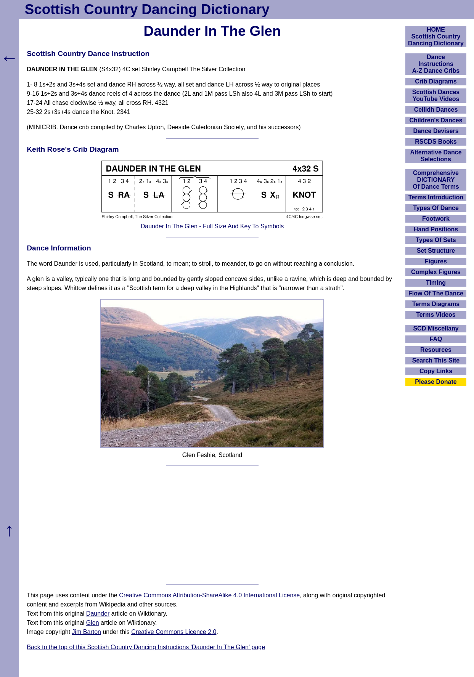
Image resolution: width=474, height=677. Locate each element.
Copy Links (435, 371)
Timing (436, 282)
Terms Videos (435, 314)
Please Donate (435, 382)
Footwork (436, 218)
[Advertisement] (212, 525)
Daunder (97, 613)
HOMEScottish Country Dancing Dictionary (436, 36)
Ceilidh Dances (436, 109)
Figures (436, 261)
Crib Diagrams (435, 81)
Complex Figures (436, 272)
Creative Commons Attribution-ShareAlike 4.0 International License (209, 595)
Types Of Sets (436, 240)
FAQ (436, 339)
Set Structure (436, 250)
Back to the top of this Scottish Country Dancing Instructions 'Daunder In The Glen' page (146, 647)
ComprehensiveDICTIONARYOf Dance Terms (436, 180)
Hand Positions (436, 229)
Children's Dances (436, 120)
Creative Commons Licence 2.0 (173, 632)
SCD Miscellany (435, 328)
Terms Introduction (436, 197)
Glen (92, 622)
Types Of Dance (436, 208)
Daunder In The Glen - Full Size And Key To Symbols (212, 226)
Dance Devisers (435, 131)
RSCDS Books (435, 141)
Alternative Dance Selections (435, 155)
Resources (436, 350)
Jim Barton (86, 632)
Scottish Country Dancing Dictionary (147, 9)
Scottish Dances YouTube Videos (436, 95)
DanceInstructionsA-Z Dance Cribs (436, 64)
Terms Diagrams (436, 304)
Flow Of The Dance (435, 293)
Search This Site (436, 360)
